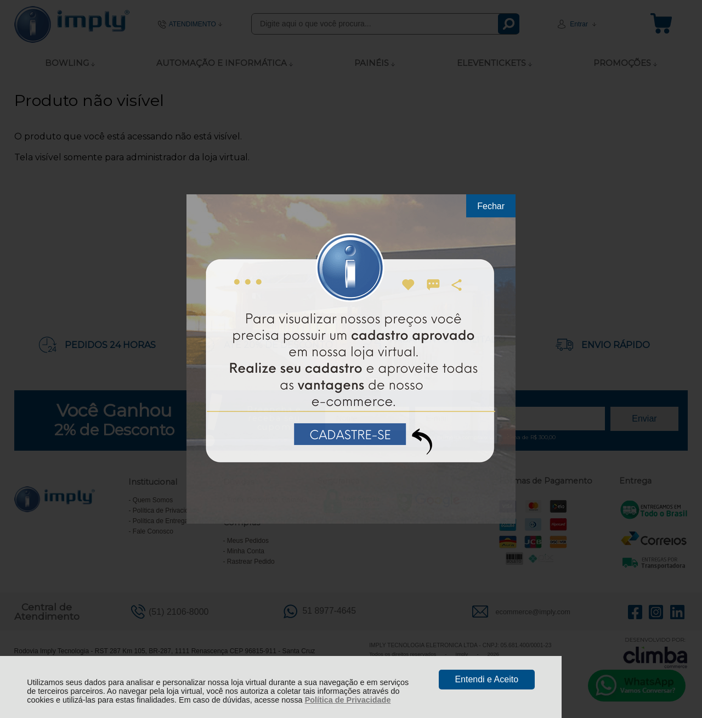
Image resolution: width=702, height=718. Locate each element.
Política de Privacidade (348, 699)
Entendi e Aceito (486, 679)
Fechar (491, 206)
